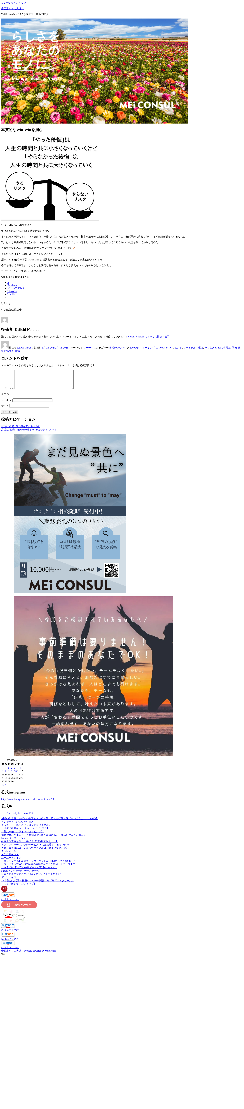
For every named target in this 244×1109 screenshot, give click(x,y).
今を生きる (210, 347)
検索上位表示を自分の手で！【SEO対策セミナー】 (29, 845)
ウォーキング (147, 347)
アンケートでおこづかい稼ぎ (17, 825)
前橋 (234, 347)
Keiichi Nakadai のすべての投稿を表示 (148, 336)
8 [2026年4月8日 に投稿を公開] (8, 775)
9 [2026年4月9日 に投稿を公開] (11, 775)
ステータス (90, 347)
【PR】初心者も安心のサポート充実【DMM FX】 (29, 871)
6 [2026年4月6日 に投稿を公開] (2, 775)
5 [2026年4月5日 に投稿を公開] (21, 771)
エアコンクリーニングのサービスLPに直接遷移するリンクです (36, 848)
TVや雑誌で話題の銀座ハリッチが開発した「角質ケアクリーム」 (37, 884)
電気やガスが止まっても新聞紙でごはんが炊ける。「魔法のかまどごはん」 (43, 838)
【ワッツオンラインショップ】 (18, 887)
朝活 (17, 351)
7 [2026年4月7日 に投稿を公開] (5, 775)
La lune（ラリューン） (13, 841)
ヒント (178, 347)
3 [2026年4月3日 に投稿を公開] (14, 771)
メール (6, 403)
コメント (7, 392)
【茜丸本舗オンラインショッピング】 (22, 835)
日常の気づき (116, 347)
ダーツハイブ (8, 881)
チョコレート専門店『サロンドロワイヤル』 (26, 828)
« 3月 (4, 788)
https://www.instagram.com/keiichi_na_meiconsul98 (27, 803)
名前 (5, 398)
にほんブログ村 (10, 903)
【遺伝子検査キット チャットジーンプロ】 (25, 832)
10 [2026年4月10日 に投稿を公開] (15, 775)
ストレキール (8, 855)
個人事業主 (224, 347)
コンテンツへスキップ (13, 2)
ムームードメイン (11, 861)
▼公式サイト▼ (10, 858)
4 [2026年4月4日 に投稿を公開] (18, 771)
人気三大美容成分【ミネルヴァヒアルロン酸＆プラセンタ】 (34, 851)
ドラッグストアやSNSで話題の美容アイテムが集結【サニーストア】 (39, 868)
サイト (5, 409)
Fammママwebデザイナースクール (20, 874)
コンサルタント (164, 347)
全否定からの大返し (12, 8)
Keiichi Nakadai (25, 347)
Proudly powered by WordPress (40, 954)
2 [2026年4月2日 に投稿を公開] (11, 771)
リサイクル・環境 (193, 347)
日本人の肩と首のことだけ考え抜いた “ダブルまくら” (31, 877)
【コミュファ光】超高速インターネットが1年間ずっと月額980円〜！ (39, 864)
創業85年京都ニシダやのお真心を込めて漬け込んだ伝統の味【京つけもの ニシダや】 (49, 822)
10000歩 (134, 347)
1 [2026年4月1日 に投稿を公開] (8, 771)
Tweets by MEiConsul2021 (21, 816)
